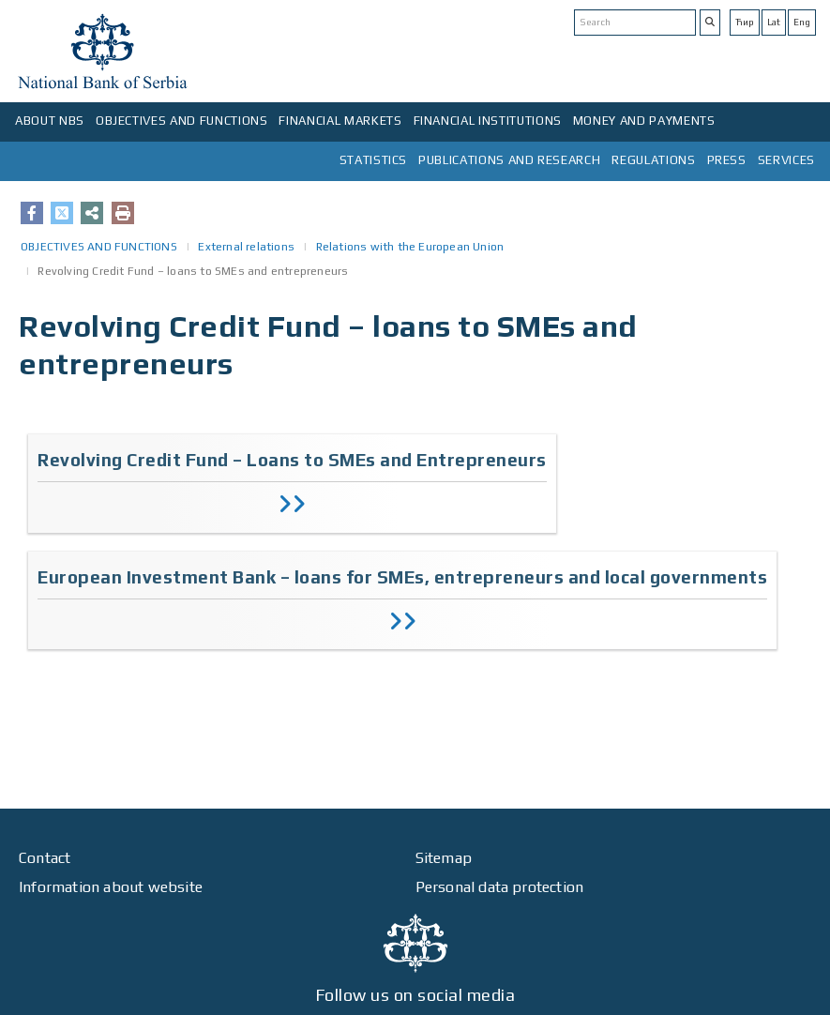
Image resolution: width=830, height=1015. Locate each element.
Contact (44, 858)
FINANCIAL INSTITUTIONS (488, 121)
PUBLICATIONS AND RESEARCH (509, 160)
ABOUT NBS (49, 121)
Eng (801, 22)
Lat (773, 22)
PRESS (727, 160)
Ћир (744, 22)
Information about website (111, 887)
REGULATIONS (653, 160)
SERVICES (786, 160)
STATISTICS (374, 160)
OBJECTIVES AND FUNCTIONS (182, 121)
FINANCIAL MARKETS (340, 121)
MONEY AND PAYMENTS (644, 121)
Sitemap (443, 858)
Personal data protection (499, 887)
